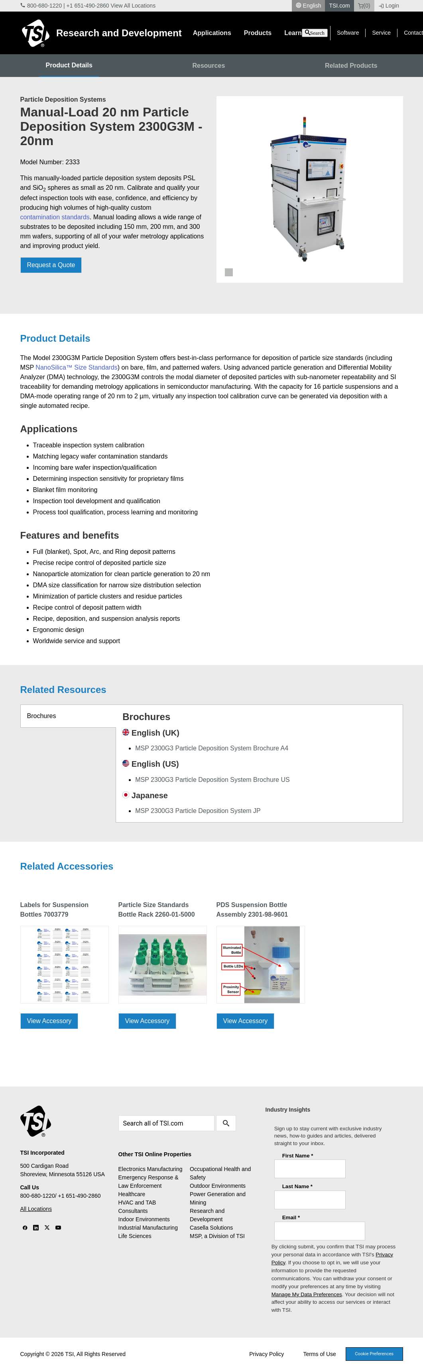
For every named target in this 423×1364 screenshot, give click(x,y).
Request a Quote (51, 265)
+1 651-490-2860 (88, 5)
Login (388, 5)
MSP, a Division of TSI (217, 1236)
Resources (208, 65)
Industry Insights (288, 1109)
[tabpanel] (309, 189)
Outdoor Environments (218, 1186)
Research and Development (119, 33)
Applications (212, 33)
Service (381, 33)
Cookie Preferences (374, 1353)
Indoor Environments (144, 1219)
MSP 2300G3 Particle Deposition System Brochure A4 (211, 748)
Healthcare (132, 1194)
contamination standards (55, 217)
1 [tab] (229, 272)
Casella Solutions (211, 1227)
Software (348, 33)
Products (258, 33)
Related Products (351, 65)
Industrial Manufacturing (148, 1227)
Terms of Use (319, 1354)
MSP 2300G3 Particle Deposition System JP (198, 810)
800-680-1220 (44, 5)
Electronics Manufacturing (150, 1169)
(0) (364, 5)
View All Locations (133, 5)
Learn (293, 33)
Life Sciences (134, 1236)
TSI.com (339, 5)
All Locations (36, 1209)
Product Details (69, 65)
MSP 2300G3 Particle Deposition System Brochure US (212, 779)
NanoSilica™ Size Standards (76, 367)
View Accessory (49, 1021)
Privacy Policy (266, 1354)
